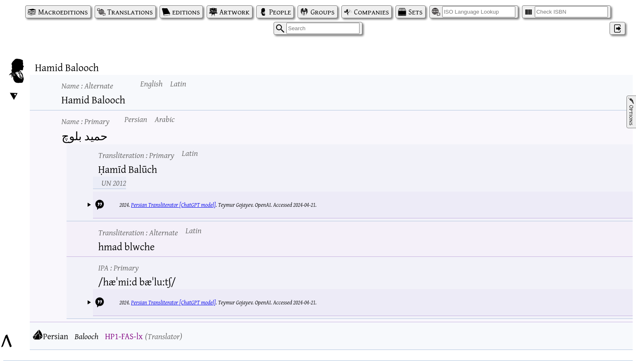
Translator (164, 336)
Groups (322, 11)
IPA (118, 267)
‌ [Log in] (617, 28)
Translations (130, 11)
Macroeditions (63, 11)
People (280, 11)
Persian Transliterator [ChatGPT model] (173, 205)
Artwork (234, 11)
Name (87, 85)
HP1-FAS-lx (124, 336)
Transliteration (136, 155)
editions (186, 11)
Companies (371, 11)
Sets (415, 11)
